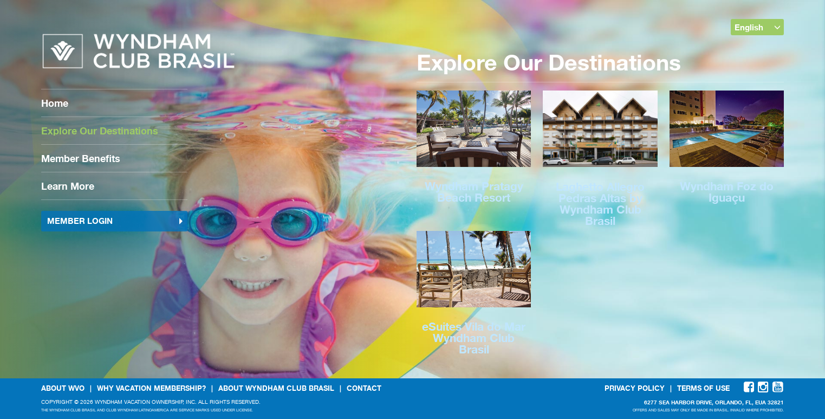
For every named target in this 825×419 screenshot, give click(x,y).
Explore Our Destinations (99, 131)
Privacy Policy (635, 388)
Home (54, 103)
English (758, 27)
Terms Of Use (703, 388)
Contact (364, 388)
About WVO (63, 388)
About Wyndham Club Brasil (276, 388)
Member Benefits (80, 158)
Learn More (67, 186)
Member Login (115, 220)
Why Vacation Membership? (151, 388)
